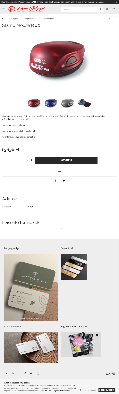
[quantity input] (28, 160)
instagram (12, 373)
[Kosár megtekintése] (114, 9)
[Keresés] (82, 9)
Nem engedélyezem (88, 390)
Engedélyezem (106, 390)
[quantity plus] (32, 160)
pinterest (25, 373)
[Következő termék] (115, 19)
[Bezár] (117, 2)
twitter (19, 373)
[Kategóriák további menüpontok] (3, 9)
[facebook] (55, 181)
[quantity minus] (24, 160)
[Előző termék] (110, 19)
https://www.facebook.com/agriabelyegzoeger (6, 373)
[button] (59, 172)
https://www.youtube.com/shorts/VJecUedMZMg (31, 373)
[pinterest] (64, 181)
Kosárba (66, 160)
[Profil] (107, 9)
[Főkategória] (3, 19)
